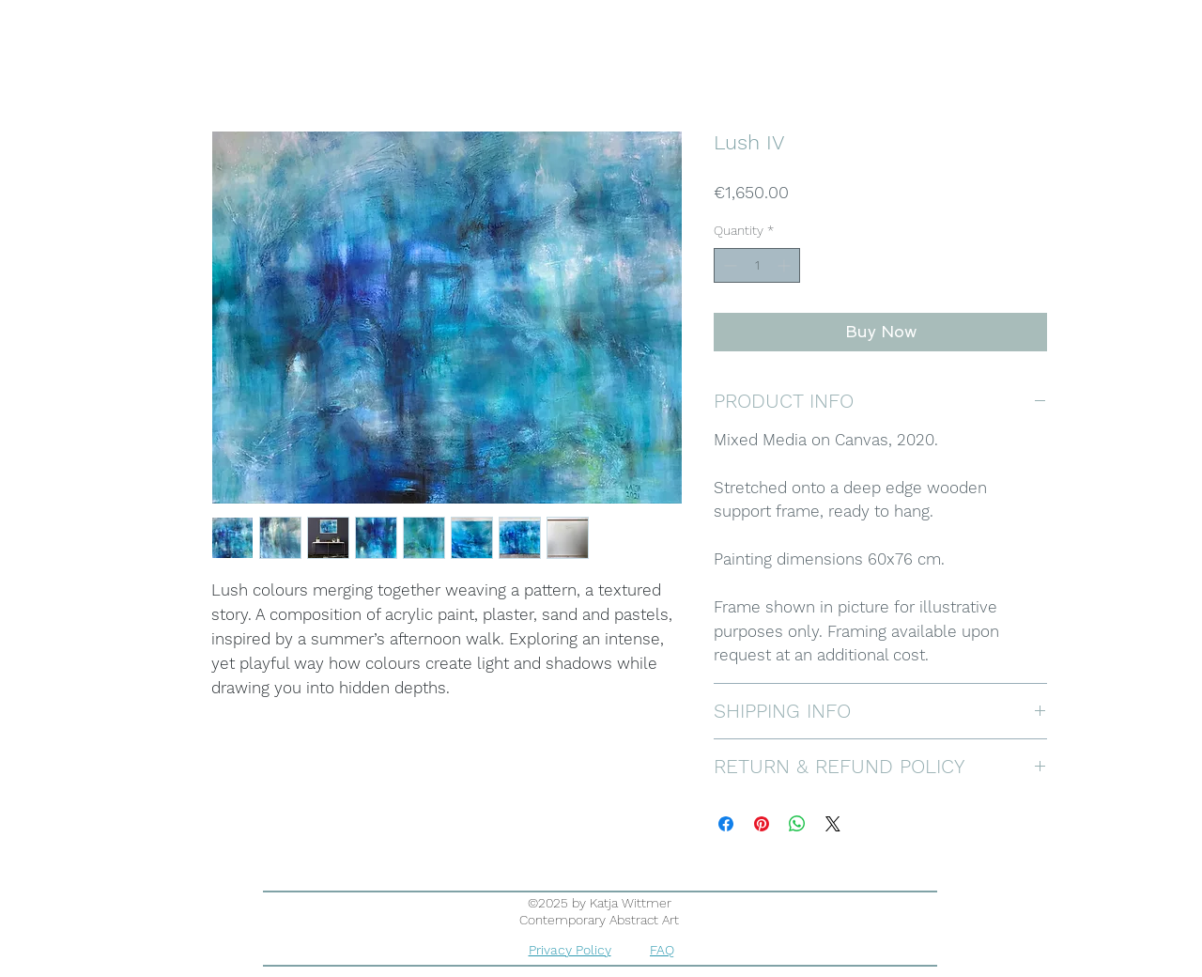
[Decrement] (728, 265)
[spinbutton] (757, 265)
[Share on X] (833, 824)
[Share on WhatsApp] (797, 824)
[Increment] (785, 265)
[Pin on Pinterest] (761, 824)
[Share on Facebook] (726, 824)
